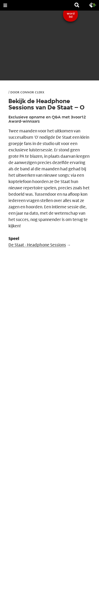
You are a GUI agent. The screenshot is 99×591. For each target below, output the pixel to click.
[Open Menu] (5, 5)
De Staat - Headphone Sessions (37, 245)
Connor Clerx (32, 92)
